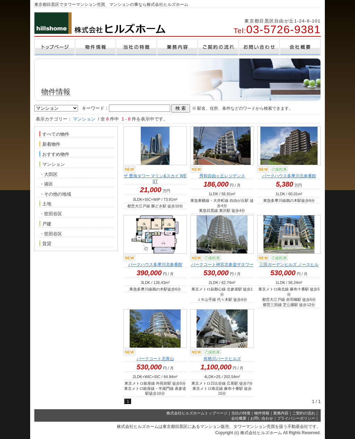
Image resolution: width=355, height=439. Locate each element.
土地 (45, 203)
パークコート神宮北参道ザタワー (222, 264)
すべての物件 (54, 134)
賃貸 (45, 243)
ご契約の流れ (303, 413)
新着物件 (50, 144)
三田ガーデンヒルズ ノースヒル (289, 264)
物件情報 (261, 413)
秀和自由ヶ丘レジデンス (222, 175)
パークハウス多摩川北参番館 (289, 175)
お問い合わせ (261, 418)
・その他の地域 (55, 194)
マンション (52, 164)
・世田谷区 (51, 213)
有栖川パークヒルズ (222, 358)
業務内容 (280, 413)
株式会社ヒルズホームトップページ (196, 413)
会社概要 (238, 418)
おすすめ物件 (54, 154)
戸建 (45, 223)
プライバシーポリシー (296, 418)
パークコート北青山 (155, 358)
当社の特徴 (240, 413)
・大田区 (49, 174)
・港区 (46, 184)
